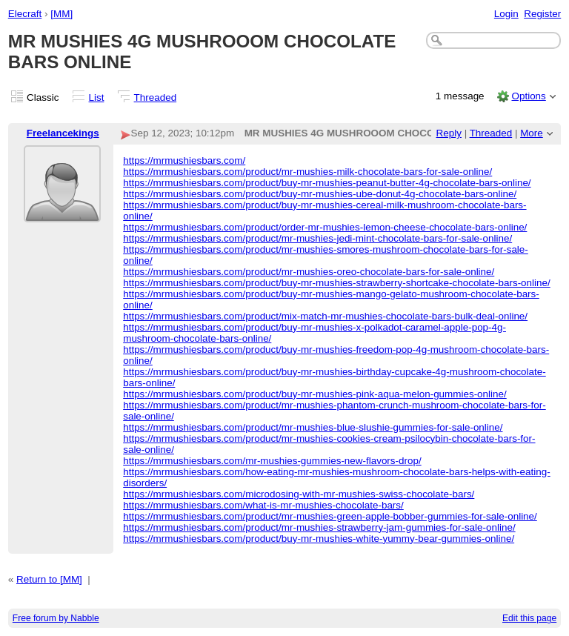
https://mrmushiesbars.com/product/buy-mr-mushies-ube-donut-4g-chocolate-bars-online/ (319, 193)
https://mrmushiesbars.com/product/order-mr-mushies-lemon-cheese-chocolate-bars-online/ (325, 227)
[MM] (61, 13)
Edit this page (529, 618)
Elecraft (25, 13)
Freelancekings (63, 133)
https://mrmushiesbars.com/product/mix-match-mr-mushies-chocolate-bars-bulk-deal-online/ (325, 316)
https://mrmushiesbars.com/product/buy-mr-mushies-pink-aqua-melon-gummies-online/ (315, 394)
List (96, 97)
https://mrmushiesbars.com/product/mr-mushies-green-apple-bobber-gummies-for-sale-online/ (330, 516)
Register (542, 13)
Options (528, 96)
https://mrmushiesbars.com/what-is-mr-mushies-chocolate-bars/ (263, 505)
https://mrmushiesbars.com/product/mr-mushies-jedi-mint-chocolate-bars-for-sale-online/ (317, 238)
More (531, 133)
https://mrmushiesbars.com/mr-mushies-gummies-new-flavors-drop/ (272, 460)
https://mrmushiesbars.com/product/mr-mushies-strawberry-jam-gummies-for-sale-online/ (319, 527)
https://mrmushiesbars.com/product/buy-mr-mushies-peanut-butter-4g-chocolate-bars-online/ (326, 182)
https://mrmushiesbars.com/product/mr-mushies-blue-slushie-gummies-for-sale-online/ (312, 427)
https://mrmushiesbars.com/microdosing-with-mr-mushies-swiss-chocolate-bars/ (298, 494)
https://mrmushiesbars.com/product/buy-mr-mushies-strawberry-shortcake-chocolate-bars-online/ (336, 282)
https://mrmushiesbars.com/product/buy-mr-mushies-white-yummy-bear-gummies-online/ (318, 538)
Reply (449, 133)
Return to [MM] (49, 579)
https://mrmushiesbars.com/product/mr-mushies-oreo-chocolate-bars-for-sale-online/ (308, 271)
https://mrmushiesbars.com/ (184, 160)
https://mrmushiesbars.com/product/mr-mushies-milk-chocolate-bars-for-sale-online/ (307, 171)
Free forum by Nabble (56, 618)
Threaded (155, 97)
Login (506, 13)
